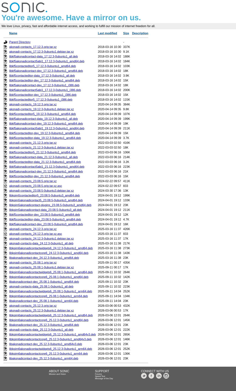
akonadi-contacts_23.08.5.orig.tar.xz (33, 181)
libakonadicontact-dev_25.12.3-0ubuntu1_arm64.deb (43, 358)
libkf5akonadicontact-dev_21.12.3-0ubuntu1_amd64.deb (46, 171)
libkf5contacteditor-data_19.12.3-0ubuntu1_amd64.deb (45, 138)
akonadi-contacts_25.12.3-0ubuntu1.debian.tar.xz (41, 310)
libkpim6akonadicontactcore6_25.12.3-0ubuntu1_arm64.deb (48, 353)
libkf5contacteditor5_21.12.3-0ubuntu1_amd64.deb (42, 152)
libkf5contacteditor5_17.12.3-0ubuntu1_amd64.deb (42, 66)
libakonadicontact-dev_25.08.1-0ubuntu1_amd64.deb (44, 281)
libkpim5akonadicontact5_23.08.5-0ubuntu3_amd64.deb (46, 200)
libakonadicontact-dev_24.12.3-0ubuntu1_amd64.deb (44, 257)
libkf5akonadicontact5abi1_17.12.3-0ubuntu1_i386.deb (45, 90)
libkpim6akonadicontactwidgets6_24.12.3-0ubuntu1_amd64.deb (51, 248)
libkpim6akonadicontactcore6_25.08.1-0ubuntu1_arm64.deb (48, 296)
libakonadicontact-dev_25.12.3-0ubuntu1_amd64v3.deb (45, 344)
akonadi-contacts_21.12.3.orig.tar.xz (33, 142)
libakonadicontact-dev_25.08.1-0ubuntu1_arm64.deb (43, 301)
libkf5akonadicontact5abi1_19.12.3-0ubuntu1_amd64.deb (46, 128)
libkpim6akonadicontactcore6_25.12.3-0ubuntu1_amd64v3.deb (50, 339)
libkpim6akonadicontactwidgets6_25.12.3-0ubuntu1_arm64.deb (50, 348)
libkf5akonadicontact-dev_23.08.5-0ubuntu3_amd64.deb (46, 224)
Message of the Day (104, 378)
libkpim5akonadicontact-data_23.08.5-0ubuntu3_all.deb (45, 209)
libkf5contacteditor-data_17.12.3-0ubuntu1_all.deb (42, 75)
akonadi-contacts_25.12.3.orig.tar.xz (33, 305)
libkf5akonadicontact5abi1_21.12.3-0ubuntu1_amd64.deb (46, 166)
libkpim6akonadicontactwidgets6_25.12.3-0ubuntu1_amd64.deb (51, 315)
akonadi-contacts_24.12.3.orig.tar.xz (33, 229)
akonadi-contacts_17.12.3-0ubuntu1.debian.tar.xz (41, 51)
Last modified (107, 33)
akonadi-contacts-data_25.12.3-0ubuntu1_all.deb (41, 329)
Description (140, 33)
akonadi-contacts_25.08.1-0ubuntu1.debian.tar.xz (41, 267)
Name (13, 33)
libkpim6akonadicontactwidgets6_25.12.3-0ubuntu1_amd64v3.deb (52, 334)
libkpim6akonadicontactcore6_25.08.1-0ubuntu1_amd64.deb (48, 277)
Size (126, 33)
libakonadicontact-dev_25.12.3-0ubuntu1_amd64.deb (44, 324)
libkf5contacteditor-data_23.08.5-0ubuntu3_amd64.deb (45, 219)
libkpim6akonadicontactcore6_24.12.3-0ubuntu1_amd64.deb (48, 253)
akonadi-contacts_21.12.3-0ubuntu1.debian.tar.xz (41, 147)
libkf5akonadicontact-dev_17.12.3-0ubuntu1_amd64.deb (46, 70)
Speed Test (100, 376)
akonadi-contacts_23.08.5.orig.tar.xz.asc (35, 185)
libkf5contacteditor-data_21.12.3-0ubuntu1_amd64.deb (45, 162)
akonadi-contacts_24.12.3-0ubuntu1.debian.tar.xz (41, 238)
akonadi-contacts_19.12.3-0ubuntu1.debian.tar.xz (41, 109)
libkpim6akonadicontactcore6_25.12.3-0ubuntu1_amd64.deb (48, 320)
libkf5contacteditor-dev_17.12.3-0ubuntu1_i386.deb (43, 94)
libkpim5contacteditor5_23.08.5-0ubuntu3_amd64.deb (44, 195)
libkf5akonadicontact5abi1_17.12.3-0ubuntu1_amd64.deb (46, 61)
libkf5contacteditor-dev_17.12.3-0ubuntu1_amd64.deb (44, 80)
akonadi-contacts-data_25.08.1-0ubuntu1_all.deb (41, 286)
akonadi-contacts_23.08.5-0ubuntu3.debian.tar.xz (41, 190)
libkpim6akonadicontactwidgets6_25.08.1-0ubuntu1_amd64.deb (51, 272)
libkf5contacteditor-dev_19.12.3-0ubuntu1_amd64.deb (44, 133)
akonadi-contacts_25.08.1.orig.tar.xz (33, 262)
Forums (98, 374)
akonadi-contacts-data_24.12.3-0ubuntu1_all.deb (41, 243)
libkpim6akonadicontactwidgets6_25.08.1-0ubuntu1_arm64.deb (50, 291)
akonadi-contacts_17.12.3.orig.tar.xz (33, 46)
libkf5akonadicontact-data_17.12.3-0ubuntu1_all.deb (43, 56)
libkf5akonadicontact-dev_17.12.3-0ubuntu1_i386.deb (44, 85)
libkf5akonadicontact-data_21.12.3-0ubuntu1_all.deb (43, 157)
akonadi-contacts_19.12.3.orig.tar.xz (33, 104)
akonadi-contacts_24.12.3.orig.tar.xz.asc (35, 233)
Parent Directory (20, 42)
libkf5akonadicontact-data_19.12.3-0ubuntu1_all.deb (43, 118)
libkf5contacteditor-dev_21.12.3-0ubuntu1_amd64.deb (44, 176)
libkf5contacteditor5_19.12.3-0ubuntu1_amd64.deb (42, 114)
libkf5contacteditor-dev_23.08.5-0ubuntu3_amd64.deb (44, 214)
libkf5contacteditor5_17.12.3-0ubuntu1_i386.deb (40, 99)
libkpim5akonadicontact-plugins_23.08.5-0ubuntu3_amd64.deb (50, 205)
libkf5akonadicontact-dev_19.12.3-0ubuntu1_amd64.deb (46, 123)
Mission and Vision (57, 374)
